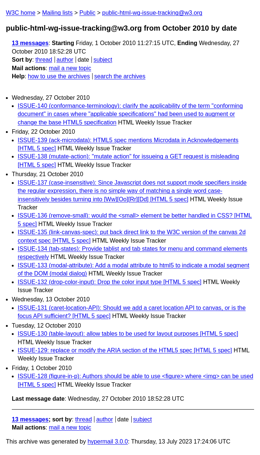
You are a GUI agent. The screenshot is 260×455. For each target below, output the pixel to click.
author (64, 60)
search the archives (120, 76)
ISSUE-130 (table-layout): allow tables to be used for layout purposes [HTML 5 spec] (128, 334)
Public (87, 13)
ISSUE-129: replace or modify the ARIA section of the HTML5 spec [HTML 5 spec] (125, 350)
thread (43, 60)
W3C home (20, 13)
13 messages (30, 43)
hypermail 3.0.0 (107, 441)
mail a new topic (70, 68)
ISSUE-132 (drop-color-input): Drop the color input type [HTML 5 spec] (109, 282)
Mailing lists (57, 13)
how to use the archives (59, 76)
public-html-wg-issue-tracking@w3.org (152, 13)
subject (102, 60)
